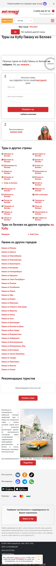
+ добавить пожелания (28, 114)
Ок (39, 559)
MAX (40, 3)
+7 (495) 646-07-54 (41, 11)
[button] (9, 155)
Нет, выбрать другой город (33, 32)
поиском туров (16, 132)
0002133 (42, 564)
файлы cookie (19, 557)
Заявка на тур (7, 21)
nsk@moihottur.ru (8, 554)
